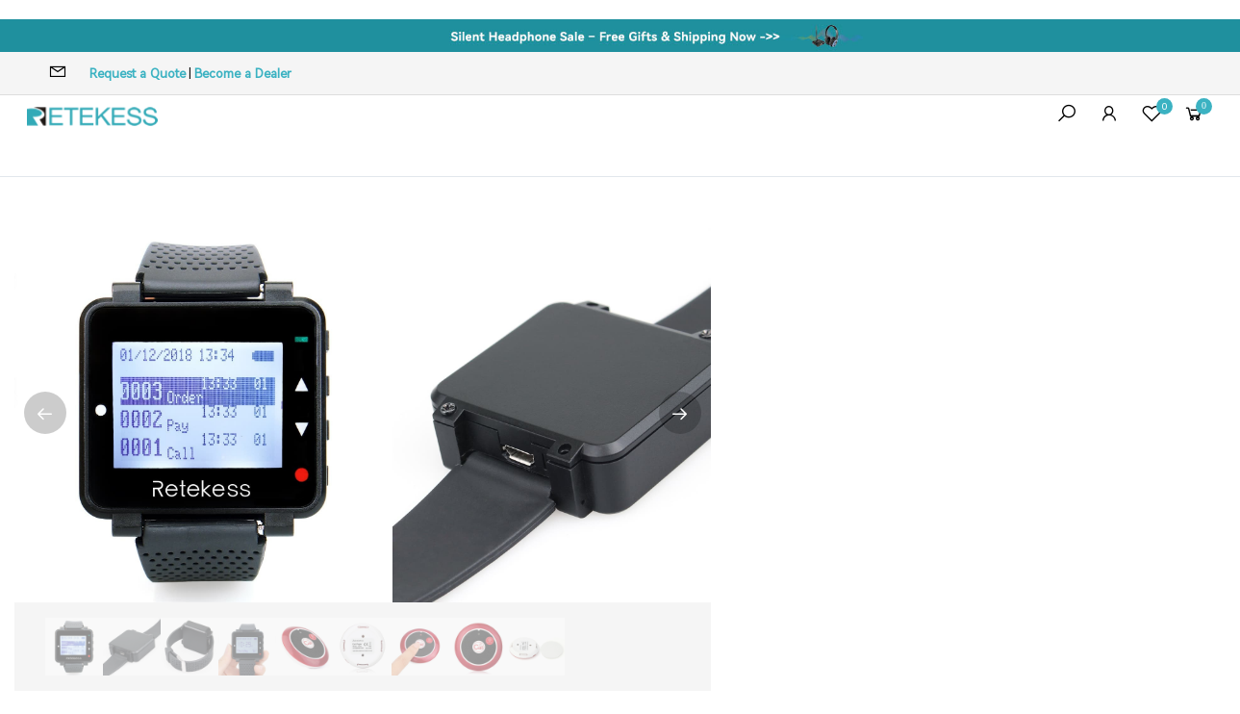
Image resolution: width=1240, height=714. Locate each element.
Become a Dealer (242, 73)
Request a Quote (137, 73)
